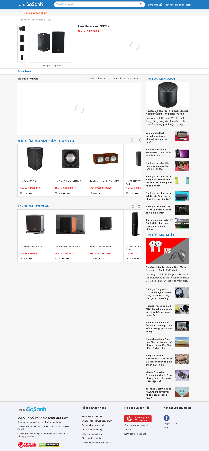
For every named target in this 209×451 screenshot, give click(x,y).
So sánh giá (24, 71)
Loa (50, 20)
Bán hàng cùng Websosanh (178, 5)
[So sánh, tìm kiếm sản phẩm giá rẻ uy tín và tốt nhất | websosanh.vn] (30, 4)
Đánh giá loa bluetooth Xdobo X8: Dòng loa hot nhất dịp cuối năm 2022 (159, 196)
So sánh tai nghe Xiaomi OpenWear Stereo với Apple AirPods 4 (166, 268)
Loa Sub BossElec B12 (101, 246)
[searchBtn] (141, 4)
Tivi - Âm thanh (37, 20)
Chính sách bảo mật (91, 438)
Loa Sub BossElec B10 (31, 246)
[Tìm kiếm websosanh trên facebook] (167, 418)
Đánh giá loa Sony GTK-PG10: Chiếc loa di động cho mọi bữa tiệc (159, 209)
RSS (166, 428)
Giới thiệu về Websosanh (136, 425)
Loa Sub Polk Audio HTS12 (68, 181)
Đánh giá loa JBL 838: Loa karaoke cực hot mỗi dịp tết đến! (157, 166)
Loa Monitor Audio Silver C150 (104, 181)
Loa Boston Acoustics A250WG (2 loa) (141, 247)
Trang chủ (22, 20)
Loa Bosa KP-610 (28, 181)
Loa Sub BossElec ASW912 (68, 246)
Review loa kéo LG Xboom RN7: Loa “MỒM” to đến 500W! (159, 152)
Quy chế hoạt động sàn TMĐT (96, 443)
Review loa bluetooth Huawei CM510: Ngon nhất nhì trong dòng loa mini (167, 112)
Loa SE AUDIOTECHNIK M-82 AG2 (139, 182)
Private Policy (170, 424)
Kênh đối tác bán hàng (135, 434)
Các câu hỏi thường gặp (93, 425)
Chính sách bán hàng (92, 429)
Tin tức (127, 429)
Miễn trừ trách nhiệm (92, 434)
